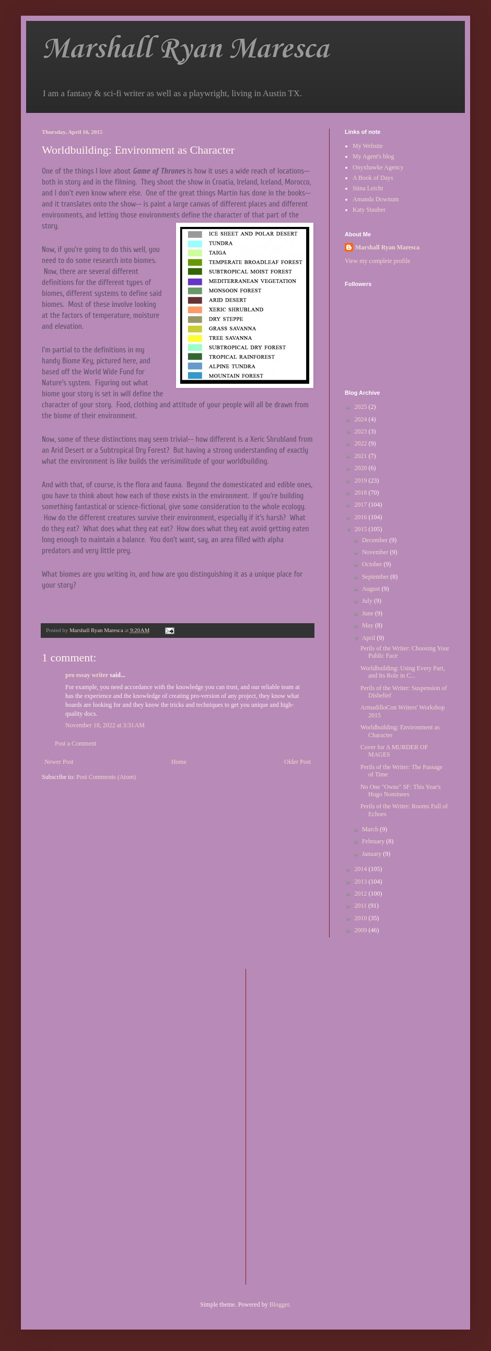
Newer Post (59, 761)
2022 (362, 443)
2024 (362, 419)
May (368, 625)
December (375, 540)
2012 (362, 893)
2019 (362, 480)
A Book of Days (373, 177)
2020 (362, 468)
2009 (362, 930)
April (369, 638)
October (373, 564)
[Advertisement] (295, 1126)
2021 (362, 456)
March (371, 829)
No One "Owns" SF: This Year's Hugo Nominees (400, 790)
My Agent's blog (373, 156)
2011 (362, 905)
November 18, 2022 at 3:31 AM (105, 725)
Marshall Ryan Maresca (185, 49)
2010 (362, 918)
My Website (368, 146)
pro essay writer (86, 675)
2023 (362, 431)
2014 (362, 869)
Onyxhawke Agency (378, 167)
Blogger (279, 1304)
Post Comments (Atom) (106, 777)
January (372, 853)
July (368, 600)
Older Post (297, 761)
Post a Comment (75, 743)
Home (178, 761)
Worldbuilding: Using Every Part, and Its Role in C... (402, 672)
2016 (362, 517)
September (376, 576)
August (372, 588)
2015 (362, 529)
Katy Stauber (369, 209)
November (376, 552)
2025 (362, 406)
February (374, 841)
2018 (362, 492)
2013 (362, 881)
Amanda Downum (376, 199)
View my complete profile (378, 261)
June (368, 613)
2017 (362, 504)
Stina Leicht (368, 188)
